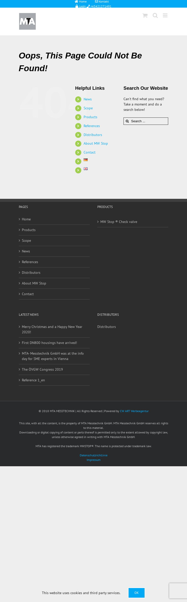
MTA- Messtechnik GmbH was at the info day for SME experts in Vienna (53, 356)
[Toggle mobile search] (155, 15)
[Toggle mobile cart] (145, 15)
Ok (136, 593)
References (92, 126)
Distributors (93, 134)
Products (90, 117)
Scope (88, 108)
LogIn (79, 6)
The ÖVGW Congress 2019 (42, 369)
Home (26, 219)
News (88, 99)
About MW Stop (96, 143)
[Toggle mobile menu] (165, 15)
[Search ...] (145, 121)
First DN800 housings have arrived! (49, 342)
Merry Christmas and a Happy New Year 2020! (52, 329)
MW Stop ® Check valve (118, 221)
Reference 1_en (33, 380)
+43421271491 (101, 6)
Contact (90, 152)
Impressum (94, 460)
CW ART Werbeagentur (134, 411)
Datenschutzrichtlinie (93, 455)
